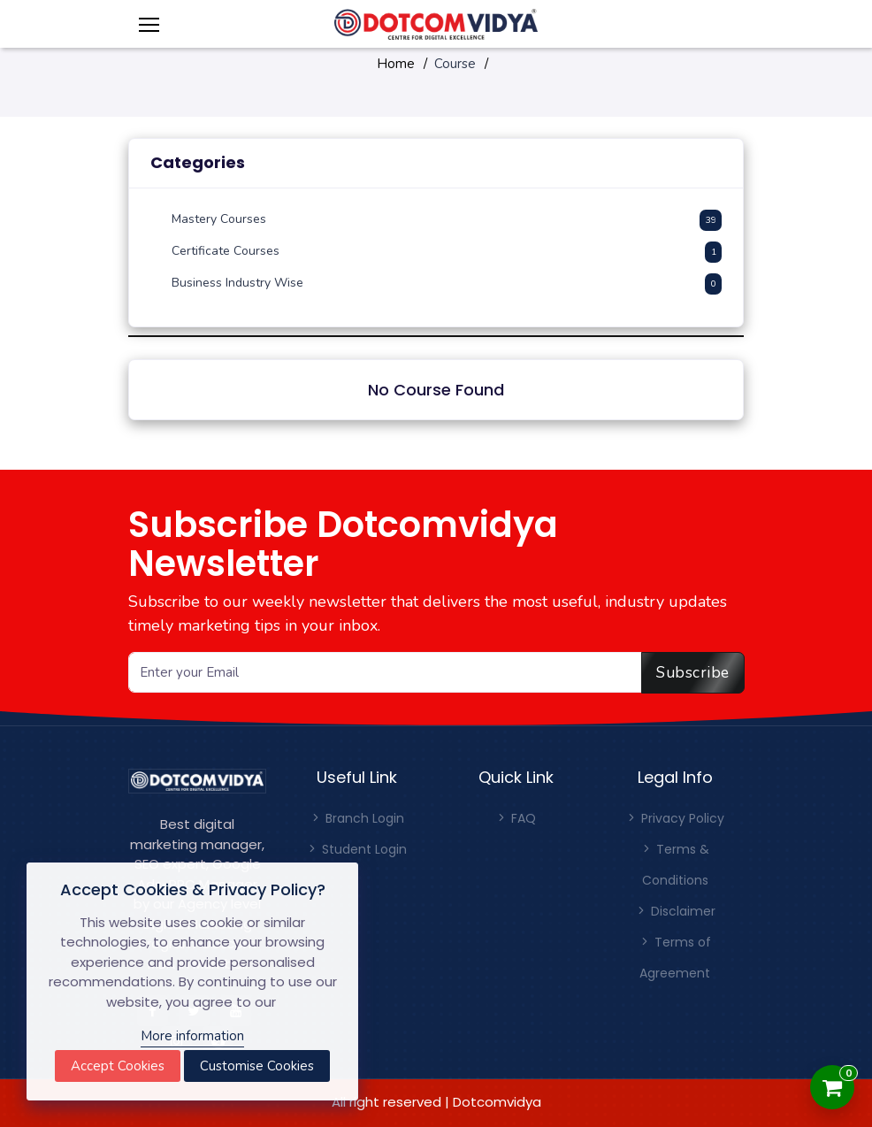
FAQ (515, 818)
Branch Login (357, 818)
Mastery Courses (219, 219)
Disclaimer (675, 911)
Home (396, 64)
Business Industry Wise (237, 282)
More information (192, 1036)
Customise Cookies (257, 1066)
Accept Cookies (117, 1066)
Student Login (356, 849)
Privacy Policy (674, 818)
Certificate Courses (225, 250)
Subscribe (693, 672)
